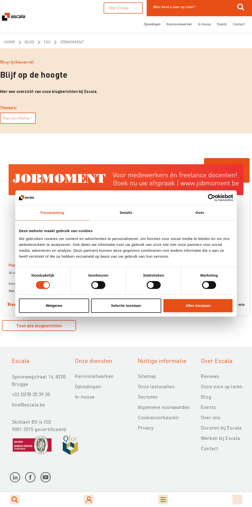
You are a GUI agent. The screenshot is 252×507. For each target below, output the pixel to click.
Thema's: (8, 108)
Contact (239, 24)
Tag (47, 41)
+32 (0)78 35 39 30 (31, 394)
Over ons (210, 417)
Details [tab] (126, 212)
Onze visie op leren (221, 386)
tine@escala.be (28, 404)
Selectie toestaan (126, 305)
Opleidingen (152, 24)
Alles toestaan (198, 305)
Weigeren (54, 305)
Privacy (146, 427)
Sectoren (148, 396)
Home (9, 41)
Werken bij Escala (220, 438)
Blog (29, 41)
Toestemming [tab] (52, 212)
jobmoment (72, 41)
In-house (204, 24)
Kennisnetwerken (179, 24)
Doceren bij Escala (221, 427)
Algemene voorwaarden (164, 407)
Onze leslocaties (156, 386)
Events (222, 24)
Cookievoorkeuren (158, 417)
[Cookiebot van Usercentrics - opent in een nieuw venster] (211, 197)
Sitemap (147, 376)
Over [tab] (200, 212)
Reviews (210, 376)
